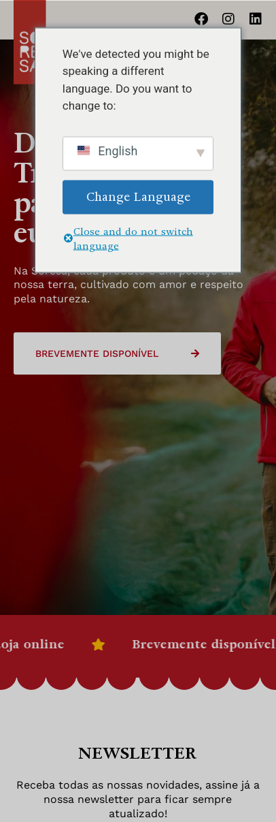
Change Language (138, 196)
